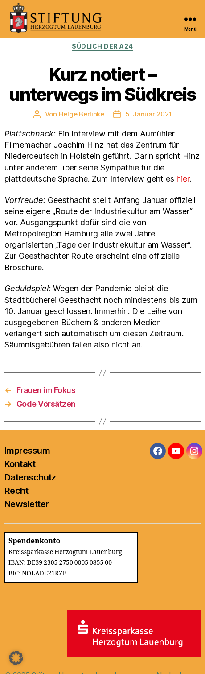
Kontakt (19, 464)
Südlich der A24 (102, 46)
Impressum (27, 450)
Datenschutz (30, 477)
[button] (16, 658)
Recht (16, 490)
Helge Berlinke (81, 114)
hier (182, 178)
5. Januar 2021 (148, 114)
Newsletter (26, 504)
